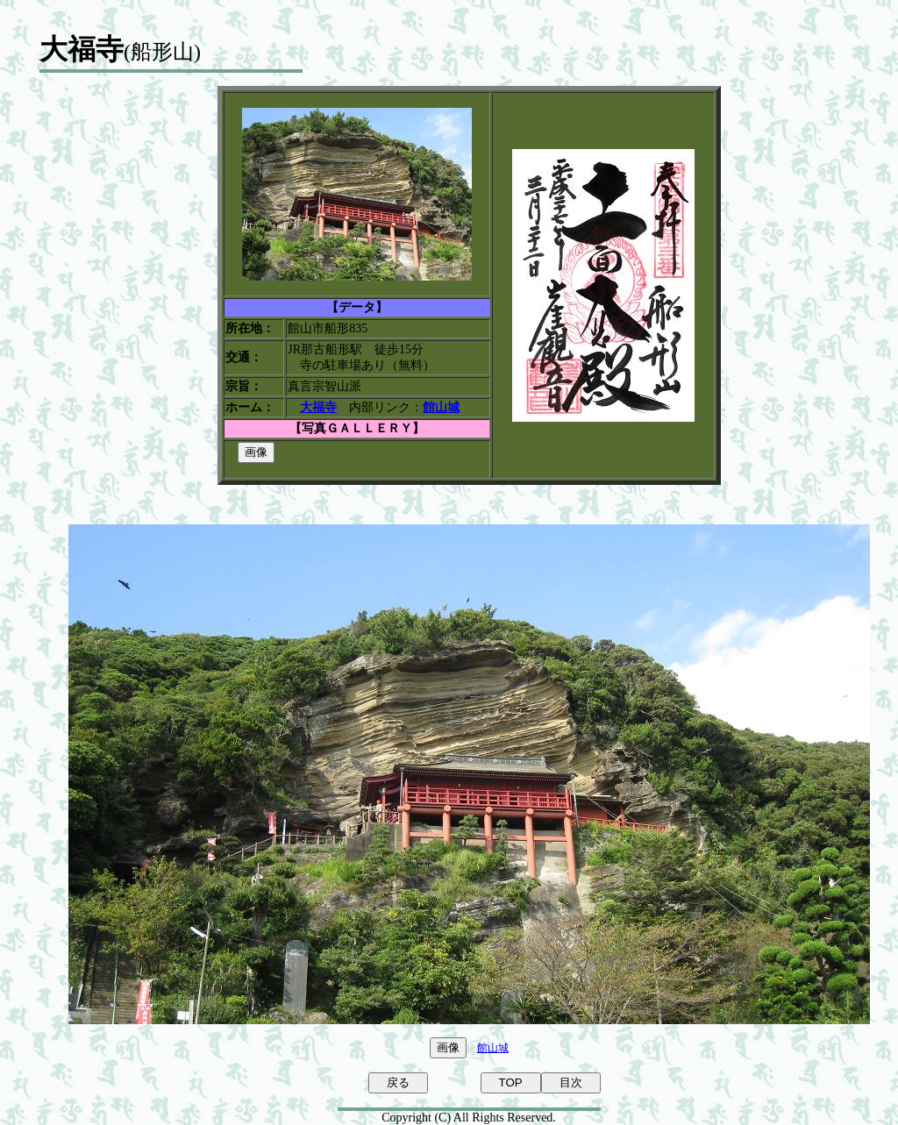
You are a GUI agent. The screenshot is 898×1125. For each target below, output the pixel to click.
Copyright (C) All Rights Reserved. (468, 1117)
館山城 (493, 1048)
